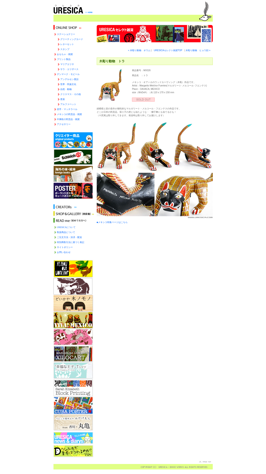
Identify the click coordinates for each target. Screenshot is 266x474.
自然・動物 (66, 89)
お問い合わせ (64, 252)
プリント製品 (64, 59)
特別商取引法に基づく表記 (70, 242)
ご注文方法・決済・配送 (69, 237)
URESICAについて (66, 227)
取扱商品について (66, 232)
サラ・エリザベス (69, 69)
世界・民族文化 (68, 84)
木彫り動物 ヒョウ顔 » (198, 50)
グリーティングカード (71, 39)
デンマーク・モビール (68, 74)
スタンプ (64, 49)
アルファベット (68, 104)
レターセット (67, 44)
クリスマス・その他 (70, 94)
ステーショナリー (66, 34)
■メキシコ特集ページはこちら (112, 222)
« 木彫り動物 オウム (139, 50)
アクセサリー (64, 124)
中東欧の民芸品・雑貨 (68, 119)
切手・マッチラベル (67, 109)
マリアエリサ (67, 64)
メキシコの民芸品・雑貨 (69, 114)
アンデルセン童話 (69, 79)
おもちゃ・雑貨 (65, 54)
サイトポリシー (65, 247)
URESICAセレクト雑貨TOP (168, 50)
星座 (62, 99)
